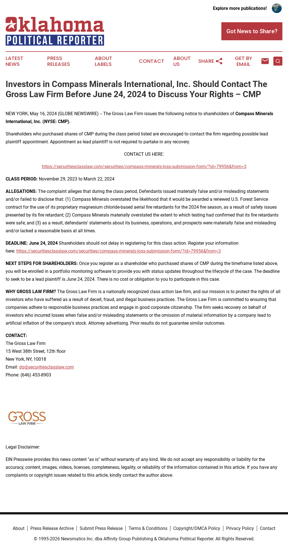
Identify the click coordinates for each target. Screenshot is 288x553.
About (18, 528)
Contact (151, 61)
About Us (182, 61)
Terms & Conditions (148, 528)
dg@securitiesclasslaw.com (46, 367)
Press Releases (58, 61)
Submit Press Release (101, 528)
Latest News (14, 61)
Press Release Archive (52, 528)
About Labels (103, 61)
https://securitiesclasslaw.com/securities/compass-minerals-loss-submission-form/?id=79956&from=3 (144, 166)
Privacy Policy (240, 528)
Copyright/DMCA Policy (196, 528)
